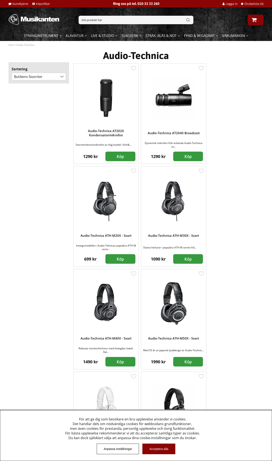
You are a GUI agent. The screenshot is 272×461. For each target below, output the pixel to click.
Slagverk (130, 35)
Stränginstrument (41, 35)
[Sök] (136, 20)
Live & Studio (102, 35)
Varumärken (233, 35)
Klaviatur (75, 35)
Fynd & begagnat (199, 35)
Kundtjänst (20, 4)
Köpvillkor (43, 4)
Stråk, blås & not (161, 35)
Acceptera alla (158, 449)
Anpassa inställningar (118, 449)
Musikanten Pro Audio (26, 407)
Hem (11, 45)
